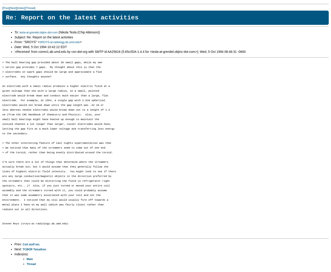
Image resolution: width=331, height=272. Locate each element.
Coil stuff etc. (31, 244)
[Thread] (30, 8)
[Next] (13, 8)
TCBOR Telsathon (34, 249)
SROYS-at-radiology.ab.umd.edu (59, 42)
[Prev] (5, 8)
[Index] (21, 8)
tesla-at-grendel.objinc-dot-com (39, 32)
